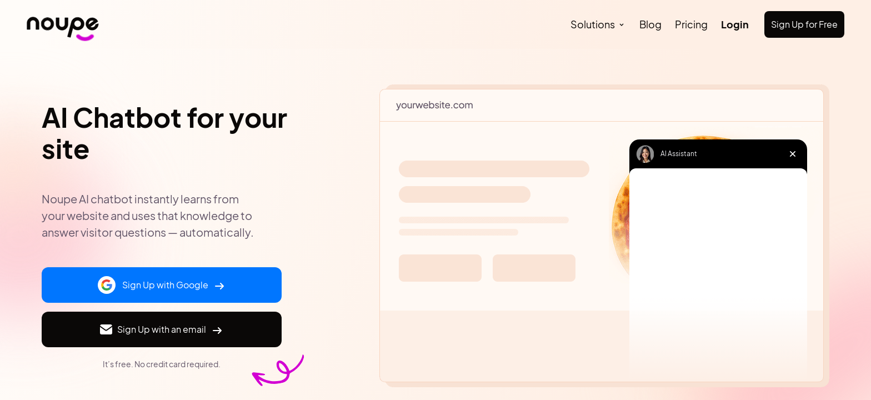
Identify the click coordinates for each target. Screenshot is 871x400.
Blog (650, 24)
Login (735, 24)
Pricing (691, 24)
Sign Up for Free (804, 24)
